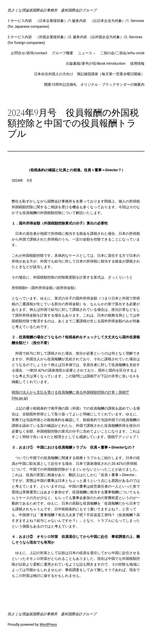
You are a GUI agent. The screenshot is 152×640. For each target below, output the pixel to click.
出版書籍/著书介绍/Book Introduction (95, 63)
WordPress (48, 624)
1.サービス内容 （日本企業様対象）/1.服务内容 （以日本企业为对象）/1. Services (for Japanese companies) (76, 24)
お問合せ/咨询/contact (29, 53)
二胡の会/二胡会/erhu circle (122, 53)
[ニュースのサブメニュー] (94, 53)
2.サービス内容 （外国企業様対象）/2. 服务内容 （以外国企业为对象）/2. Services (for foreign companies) (75, 40)
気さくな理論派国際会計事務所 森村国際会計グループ (52, 10)
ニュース (85, 53)
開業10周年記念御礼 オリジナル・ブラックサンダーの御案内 (94, 84)
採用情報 (137, 63)
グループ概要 (62, 53)
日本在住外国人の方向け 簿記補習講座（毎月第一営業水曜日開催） (89, 74)
